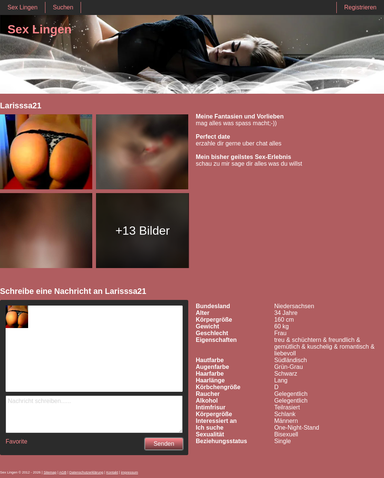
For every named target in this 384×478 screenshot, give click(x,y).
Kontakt (112, 472)
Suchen (63, 7)
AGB (62, 472)
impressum (129, 472)
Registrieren (360, 7)
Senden (163, 444)
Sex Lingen (23, 7)
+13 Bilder (143, 230)
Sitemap (50, 472)
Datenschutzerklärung (86, 472)
